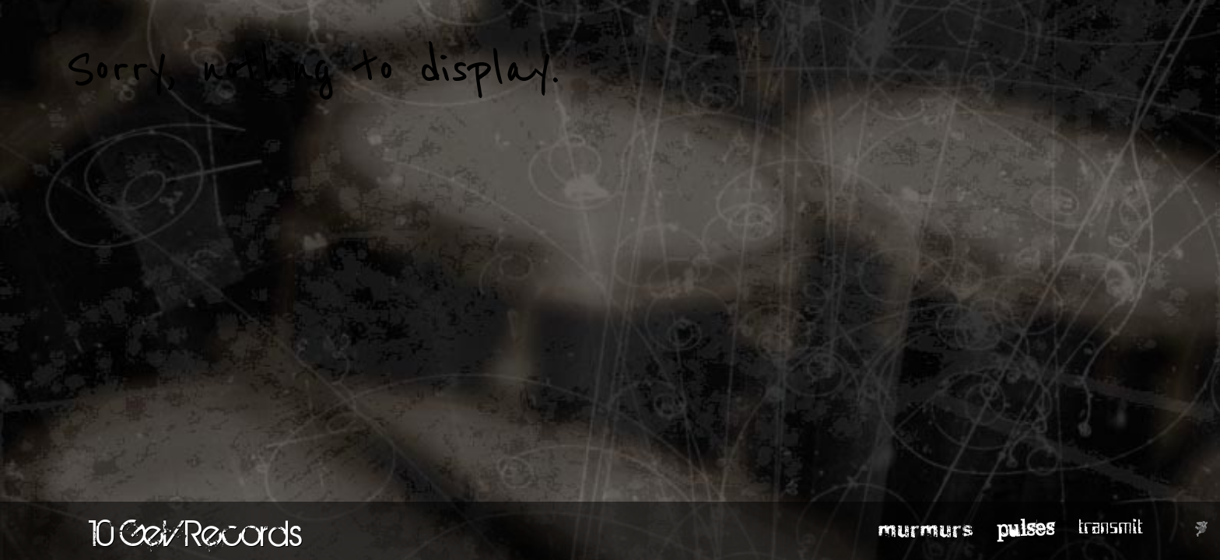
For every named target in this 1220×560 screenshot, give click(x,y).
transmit (1110, 527)
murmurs (926, 528)
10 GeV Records (196, 532)
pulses (1026, 527)
